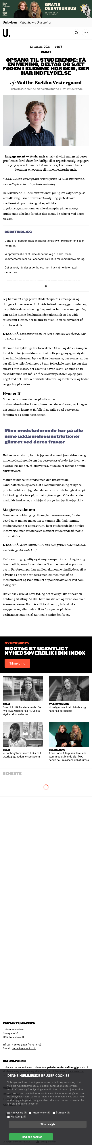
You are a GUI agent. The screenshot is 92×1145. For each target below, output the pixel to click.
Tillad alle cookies (31, 1136)
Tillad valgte (48, 1124)
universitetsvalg (40, 198)
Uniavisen (10, 22)
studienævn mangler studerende (48, 530)
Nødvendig (19, 1112)
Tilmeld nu (17, 663)
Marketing (18, 1116)
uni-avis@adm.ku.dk (24, 1048)
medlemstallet (12, 579)
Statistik (63, 1112)
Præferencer (41, 1112)
